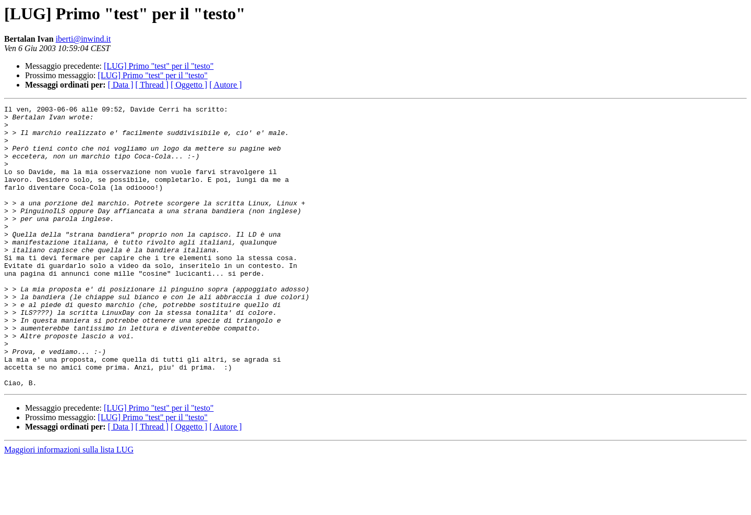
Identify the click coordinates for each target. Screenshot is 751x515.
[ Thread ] (152, 84)
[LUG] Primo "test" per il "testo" (159, 66)
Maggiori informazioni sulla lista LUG (69, 505)
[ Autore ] (225, 84)
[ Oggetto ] (189, 84)
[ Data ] (121, 84)
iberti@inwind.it (83, 38)
